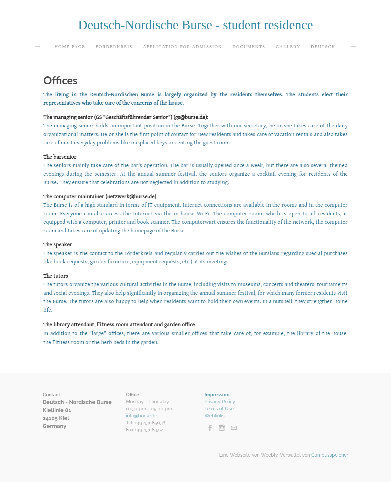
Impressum (217, 394)
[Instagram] (222, 427)
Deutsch (323, 46)
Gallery (288, 46)
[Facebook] (210, 427)
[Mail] (234, 427)
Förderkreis (114, 46)
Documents (249, 46)
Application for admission (182, 46)
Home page (69, 46)
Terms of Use (219, 408)
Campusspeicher (329, 455)
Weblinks (215, 415)
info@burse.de (141, 415)
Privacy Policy (220, 401)
